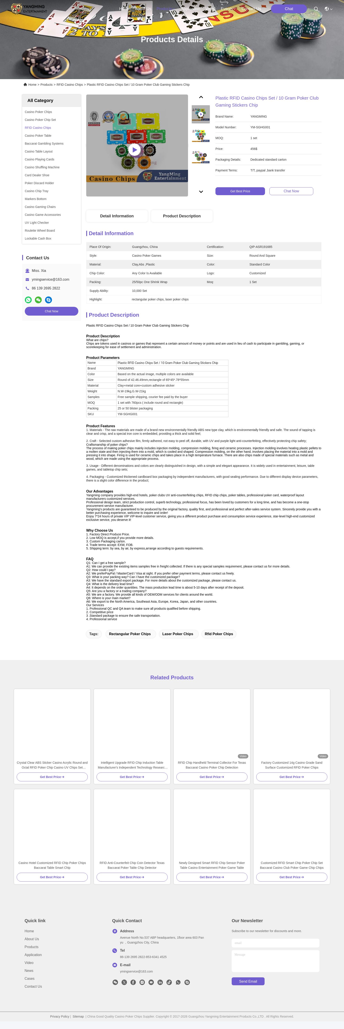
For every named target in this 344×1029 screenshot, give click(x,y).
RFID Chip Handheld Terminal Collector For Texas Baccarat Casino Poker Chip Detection (212, 773)
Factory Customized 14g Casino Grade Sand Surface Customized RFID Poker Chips (291, 773)
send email (248, 989)
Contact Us (33, 994)
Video (29, 970)
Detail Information (117, 216)
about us (143, 9)
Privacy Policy (59, 1024)
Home (124, 9)
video (211, 9)
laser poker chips (177, 642)
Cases (29, 986)
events (228, 9)
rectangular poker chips (130, 642)
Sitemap (78, 1024)
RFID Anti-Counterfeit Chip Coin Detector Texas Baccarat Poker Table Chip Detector (132, 873)
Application (33, 962)
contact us (251, 9)
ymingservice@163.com (50, 279)
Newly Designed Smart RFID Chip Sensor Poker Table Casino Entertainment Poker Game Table (212, 873)
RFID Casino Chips (70, 84)
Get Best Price (240, 191)
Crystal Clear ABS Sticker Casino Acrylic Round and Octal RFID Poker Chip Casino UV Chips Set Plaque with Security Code (52, 773)
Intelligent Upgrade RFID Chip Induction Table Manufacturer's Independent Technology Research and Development (132, 773)
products (166, 9)
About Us (32, 947)
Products (47, 84)
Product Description (182, 216)
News (29, 978)
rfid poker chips (219, 642)
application (190, 9)
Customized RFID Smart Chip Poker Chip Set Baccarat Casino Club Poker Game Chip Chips (292, 873)
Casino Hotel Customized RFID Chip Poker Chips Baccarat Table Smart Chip (52, 873)
